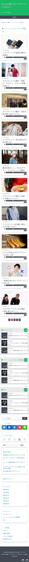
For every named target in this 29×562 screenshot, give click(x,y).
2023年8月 (6, 492)
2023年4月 (6, 503)
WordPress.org (7, 539)
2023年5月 (6, 501)
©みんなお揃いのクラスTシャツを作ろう (12, 554)
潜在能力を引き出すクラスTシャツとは (14, 455)
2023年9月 (6, 489)
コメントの (7, 536)
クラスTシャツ (9, 57)
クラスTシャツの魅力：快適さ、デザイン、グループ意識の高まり (14, 83)
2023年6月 (6, 498)
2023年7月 (6, 495)
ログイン (5, 530)
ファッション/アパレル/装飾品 (20, 57)
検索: (4, 445)
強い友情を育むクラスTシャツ (11, 471)
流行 (25, 58)
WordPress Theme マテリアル (18, 552)
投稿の (6, 533)
